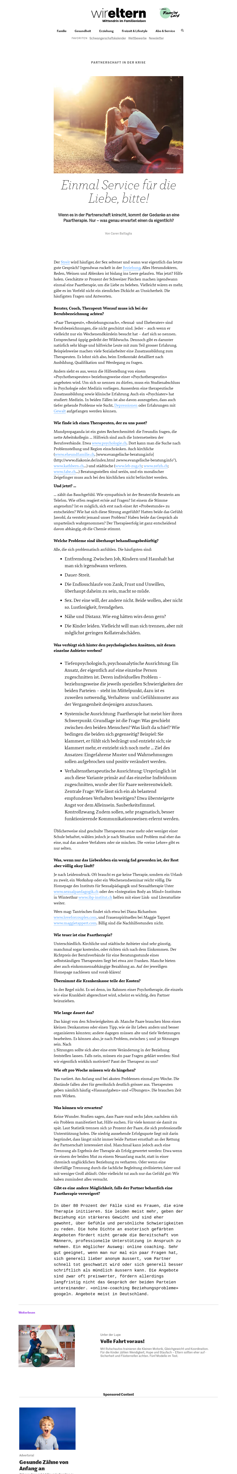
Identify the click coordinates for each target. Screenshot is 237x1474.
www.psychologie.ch (109, 443)
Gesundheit (83, 31)
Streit (65, 262)
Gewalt (60, 411)
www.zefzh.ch (156, 465)
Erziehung (106, 31)
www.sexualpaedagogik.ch (76, 891)
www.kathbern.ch (69, 465)
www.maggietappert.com (75, 923)
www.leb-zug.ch (128, 465)
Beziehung (132, 267)
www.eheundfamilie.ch (74, 454)
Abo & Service (165, 31)
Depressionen (126, 405)
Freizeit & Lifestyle (134, 31)
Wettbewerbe (137, 37)
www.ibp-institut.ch (95, 897)
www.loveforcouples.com (75, 917)
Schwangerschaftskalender (107, 37)
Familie (61, 31)
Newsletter (156, 37)
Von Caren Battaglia (118, 233)
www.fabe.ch (65, 471)
